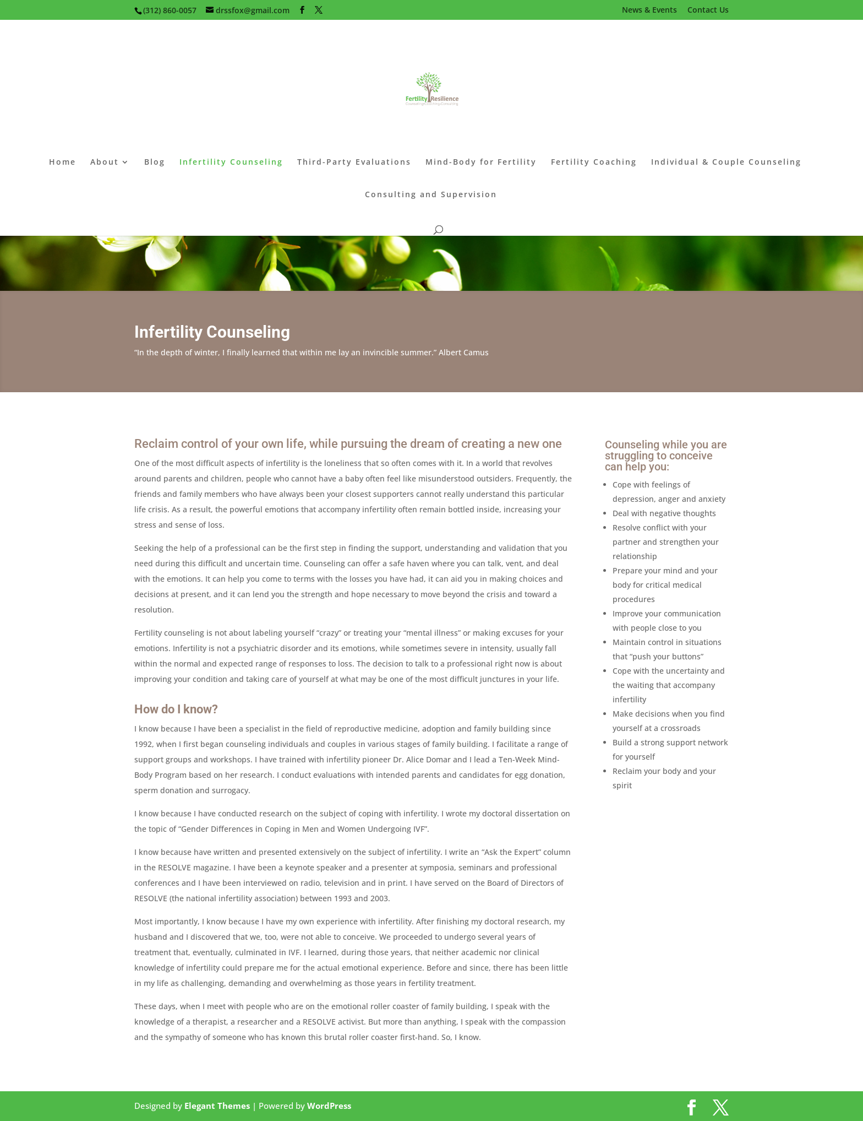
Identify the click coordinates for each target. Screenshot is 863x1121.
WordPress (329, 1105)
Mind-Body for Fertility (481, 162)
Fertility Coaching (594, 162)
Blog (154, 162)
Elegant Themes (217, 1105)
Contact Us (708, 10)
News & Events (649, 10)
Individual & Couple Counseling (726, 162)
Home (62, 162)
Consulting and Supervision (431, 195)
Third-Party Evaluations (354, 162)
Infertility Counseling (231, 162)
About (104, 162)
